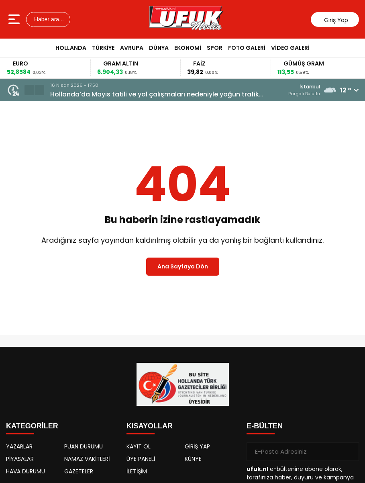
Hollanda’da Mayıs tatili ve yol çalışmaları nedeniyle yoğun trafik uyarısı (154, 94)
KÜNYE (193, 459)
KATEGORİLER (32, 426)
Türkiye (103, 48)
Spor (214, 48)
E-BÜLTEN (265, 426)
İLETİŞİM (136, 471)
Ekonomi (187, 48)
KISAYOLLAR (149, 426)
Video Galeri (290, 48)
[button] (29, 90)
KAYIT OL (138, 446)
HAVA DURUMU (25, 471)
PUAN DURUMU (83, 446)
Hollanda (70, 48)
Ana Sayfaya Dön (182, 266)
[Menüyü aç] (15, 19)
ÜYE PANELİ (140, 459)
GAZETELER (78, 471)
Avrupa (131, 48)
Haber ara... (48, 19)
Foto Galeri (246, 48)
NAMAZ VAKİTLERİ (87, 459)
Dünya (159, 48)
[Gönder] (350, 451)
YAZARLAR (19, 446)
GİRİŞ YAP (197, 446)
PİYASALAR (20, 459)
